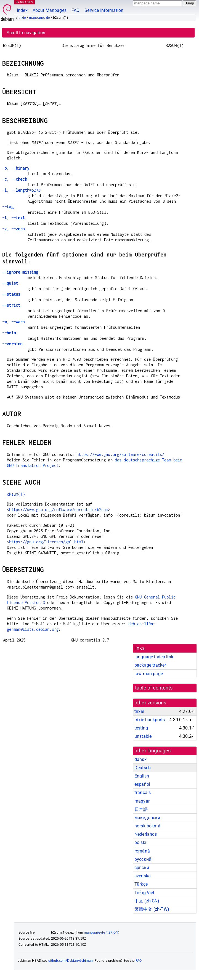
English (141, 776)
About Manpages (50, 10)
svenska (142, 875)
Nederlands (145, 834)
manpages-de (39, 18)
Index (22, 10)
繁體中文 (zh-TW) (151, 909)
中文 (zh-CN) (147, 901)
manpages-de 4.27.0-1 (101, 932)
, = (21, 190)
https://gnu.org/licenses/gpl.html (46, 541)
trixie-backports (149, 719)
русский (142, 859)
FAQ (75, 10)
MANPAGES (24, 2)
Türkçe (141, 884)
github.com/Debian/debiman (70, 961)
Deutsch (142, 767)
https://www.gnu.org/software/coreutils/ (120, 454)
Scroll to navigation (26, 32)
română (142, 851)
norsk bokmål (147, 826)
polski (140, 842)
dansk (140, 759)
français (142, 792)
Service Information (103, 10)
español (142, 784)
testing (141, 728)
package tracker (150, 665)
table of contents (154, 688)
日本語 (141, 809)
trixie (22, 18)
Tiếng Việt (144, 892)
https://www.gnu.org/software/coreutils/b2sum (58, 509)
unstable (143, 736)
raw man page (148, 673)
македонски (147, 817)
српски (141, 867)
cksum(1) (16, 494)
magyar (142, 801)
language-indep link (153, 656)
